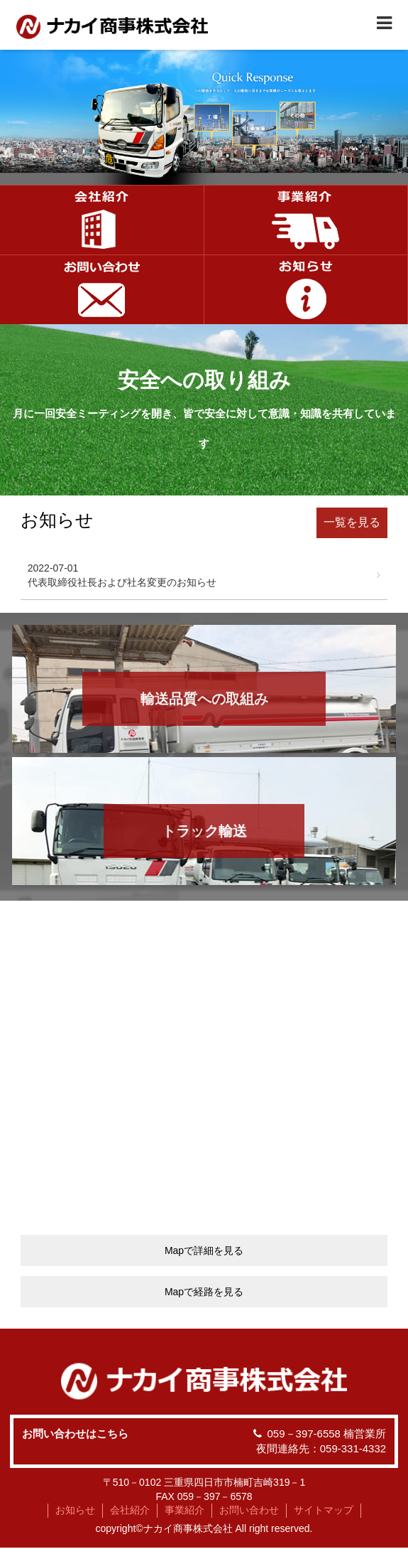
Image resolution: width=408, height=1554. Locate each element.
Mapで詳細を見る (204, 1250)
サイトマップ (323, 1510)
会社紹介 (130, 1510)
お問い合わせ (249, 1510)
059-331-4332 (353, 1448)
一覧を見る (352, 522)
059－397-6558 (304, 1433)
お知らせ (75, 1510)
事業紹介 (184, 1510)
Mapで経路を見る (204, 1291)
